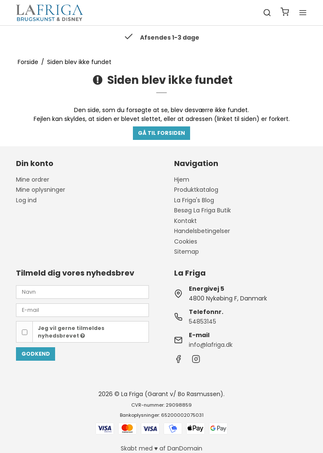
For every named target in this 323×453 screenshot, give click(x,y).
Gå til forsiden (161, 133)
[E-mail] (82, 310)
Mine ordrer (32, 179)
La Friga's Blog (194, 200)
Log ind (26, 200)
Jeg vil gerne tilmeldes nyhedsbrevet (71, 331)
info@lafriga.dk (211, 344)
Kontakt (185, 221)
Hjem (181, 179)
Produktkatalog (196, 189)
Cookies (185, 241)
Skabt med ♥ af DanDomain (161, 448)
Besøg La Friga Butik (202, 210)
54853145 (202, 321)
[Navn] (82, 291)
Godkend (35, 353)
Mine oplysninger (40, 189)
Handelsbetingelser (202, 231)
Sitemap (186, 251)
